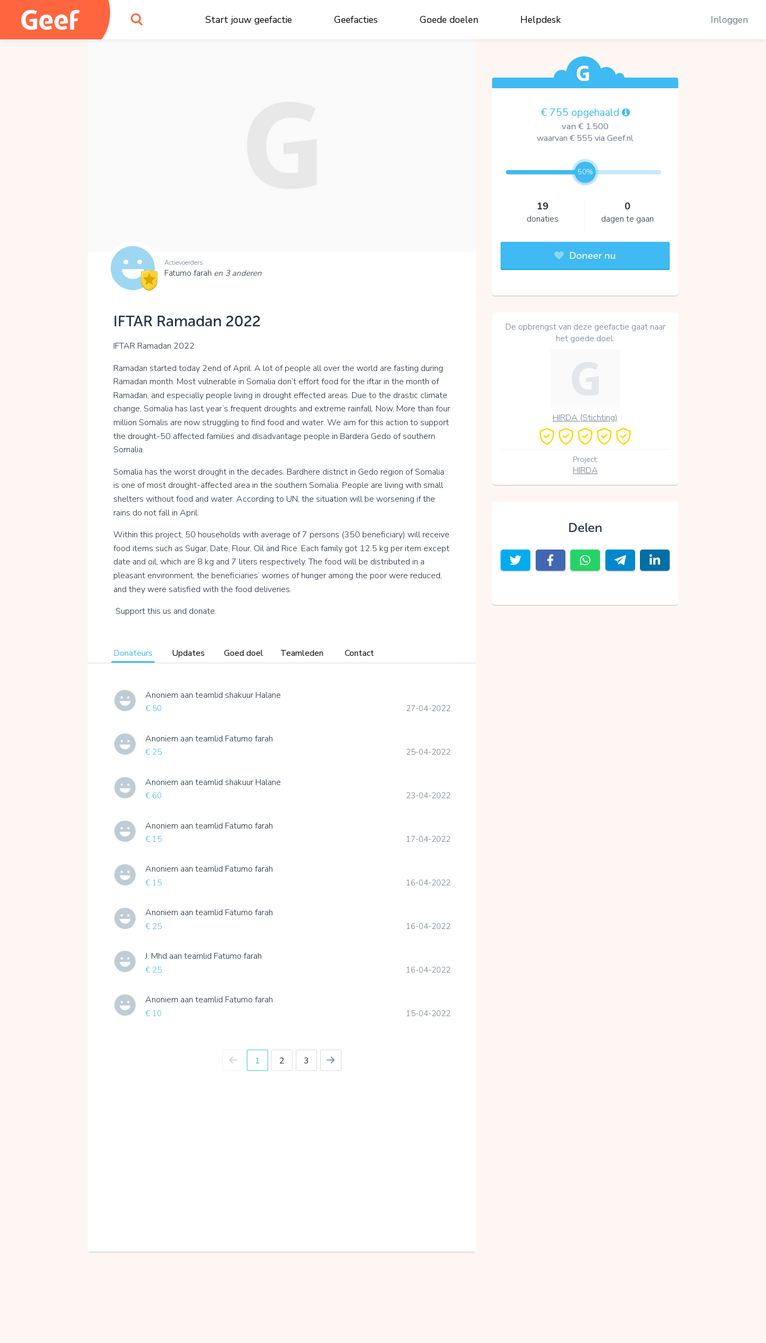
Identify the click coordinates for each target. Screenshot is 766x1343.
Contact (359, 653)
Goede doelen (449, 19)
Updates (188, 653)
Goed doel (243, 653)
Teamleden (301, 653)
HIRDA (585, 470)
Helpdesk (540, 19)
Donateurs (133, 653)
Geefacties (356, 19)
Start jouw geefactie (248, 19)
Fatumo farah (213, 273)
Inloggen (729, 19)
